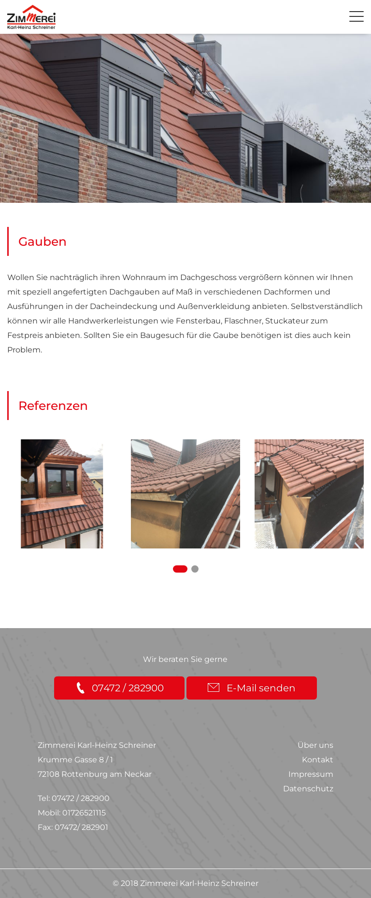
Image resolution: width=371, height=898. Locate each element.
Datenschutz (308, 788)
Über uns (315, 745)
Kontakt (317, 759)
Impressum (310, 774)
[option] (61, 493)
